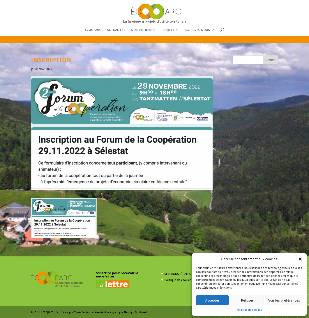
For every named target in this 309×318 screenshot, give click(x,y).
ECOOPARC (93, 30)
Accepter (212, 300)
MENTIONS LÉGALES (177, 274)
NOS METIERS (141, 30)
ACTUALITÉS (116, 30)
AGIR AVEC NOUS (197, 30)
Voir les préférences (284, 300)
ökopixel (100, 312)
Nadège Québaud (135, 312)
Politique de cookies (249, 310)
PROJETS (168, 30)
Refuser (247, 300)
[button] (300, 259)
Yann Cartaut (83, 312)
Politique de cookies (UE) (180, 280)
